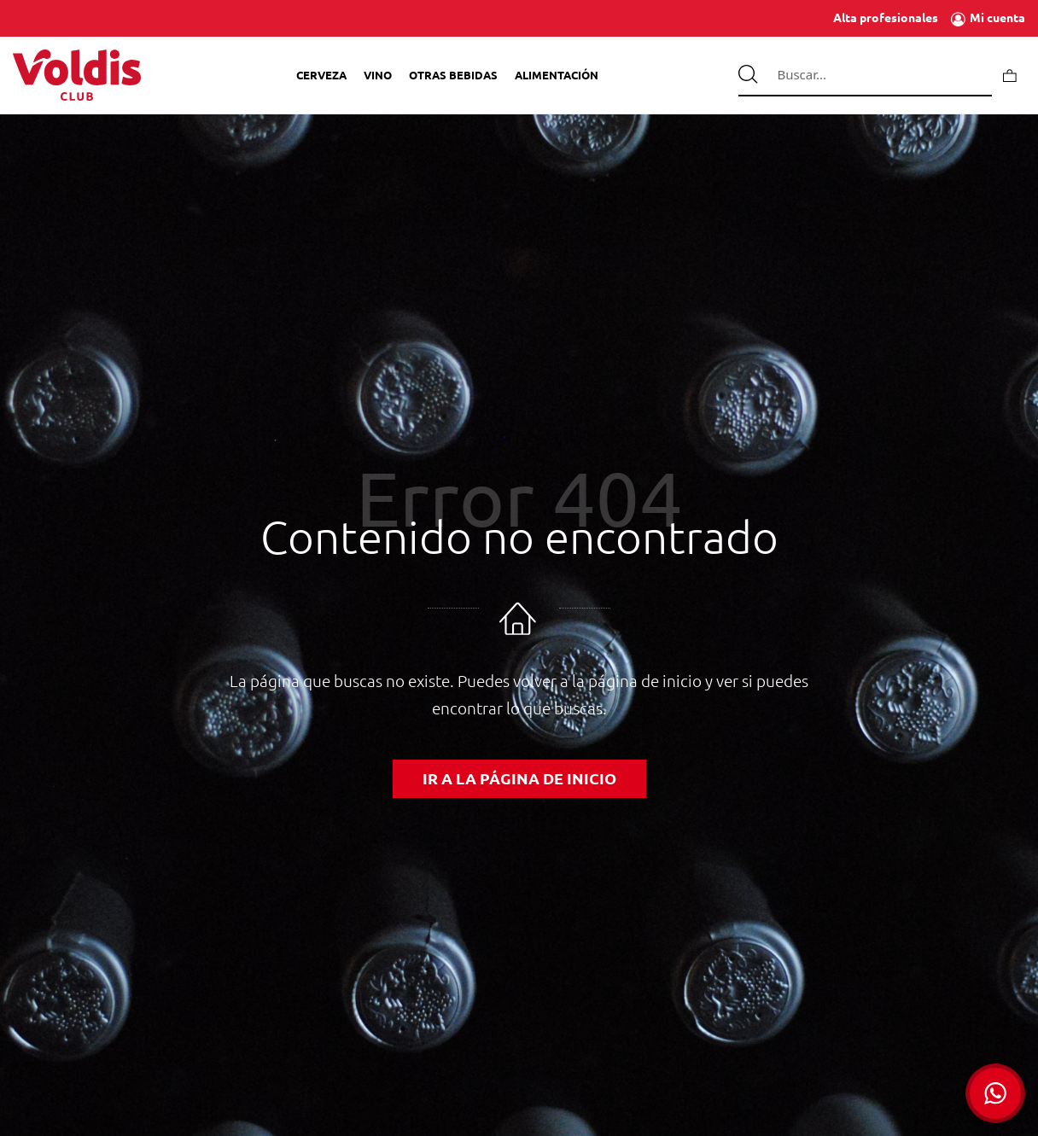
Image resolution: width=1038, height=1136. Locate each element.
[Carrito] (1009, 75)
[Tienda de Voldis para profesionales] (77, 75)
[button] (995, 1093)
